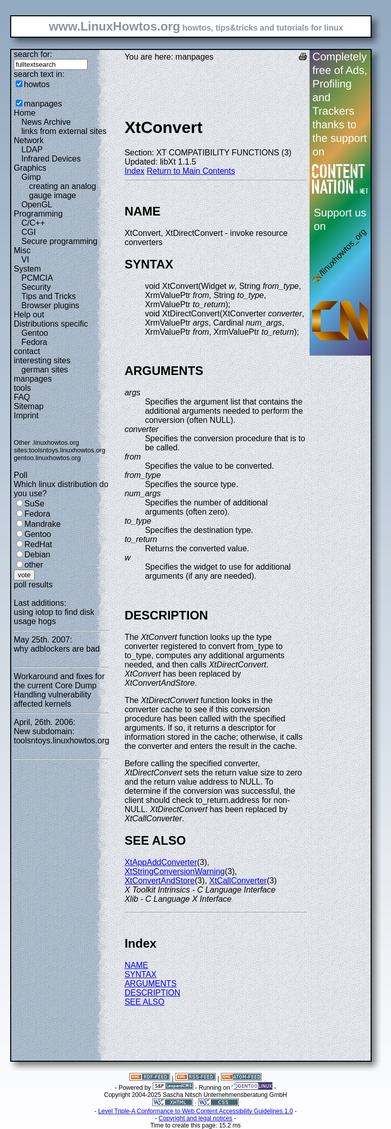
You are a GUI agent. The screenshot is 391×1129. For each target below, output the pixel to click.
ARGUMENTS (151, 983)
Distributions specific (51, 323)
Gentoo (34, 333)
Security (36, 287)
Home (25, 113)
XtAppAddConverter (161, 862)
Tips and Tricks (48, 296)
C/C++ (33, 223)
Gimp (31, 177)
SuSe (34, 503)
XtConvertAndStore (160, 880)
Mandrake (42, 524)
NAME (136, 965)
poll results (33, 584)
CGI (28, 232)
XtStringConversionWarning (175, 871)
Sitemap (29, 406)
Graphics (30, 168)
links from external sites (63, 131)
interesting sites (42, 360)
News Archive (46, 122)
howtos (37, 84)
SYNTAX (141, 974)
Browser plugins (50, 305)
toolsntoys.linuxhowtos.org (67, 450)
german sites (44, 369)
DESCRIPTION (152, 992)
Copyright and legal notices (196, 1118)
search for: (33, 54)
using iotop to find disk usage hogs (54, 617)
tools (22, 388)
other (33, 564)
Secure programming (59, 241)
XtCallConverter (238, 880)
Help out (29, 314)
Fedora (34, 342)
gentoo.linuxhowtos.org (47, 458)
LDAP (32, 149)
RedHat (38, 544)
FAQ (22, 397)
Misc (22, 250)
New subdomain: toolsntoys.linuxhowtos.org (61, 736)
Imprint (26, 415)
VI (25, 259)
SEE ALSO (144, 1002)
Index (135, 171)
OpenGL (36, 204)
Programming (38, 213)
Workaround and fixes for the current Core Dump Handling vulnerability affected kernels (59, 690)
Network (29, 140)
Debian (37, 554)
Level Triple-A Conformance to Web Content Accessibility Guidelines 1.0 (195, 1111)
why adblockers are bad (57, 648)
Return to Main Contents (191, 171)
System (27, 268)
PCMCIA (37, 278)
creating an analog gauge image (62, 191)
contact (27, 351)
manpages (43, 103)
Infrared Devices (51, 158)
